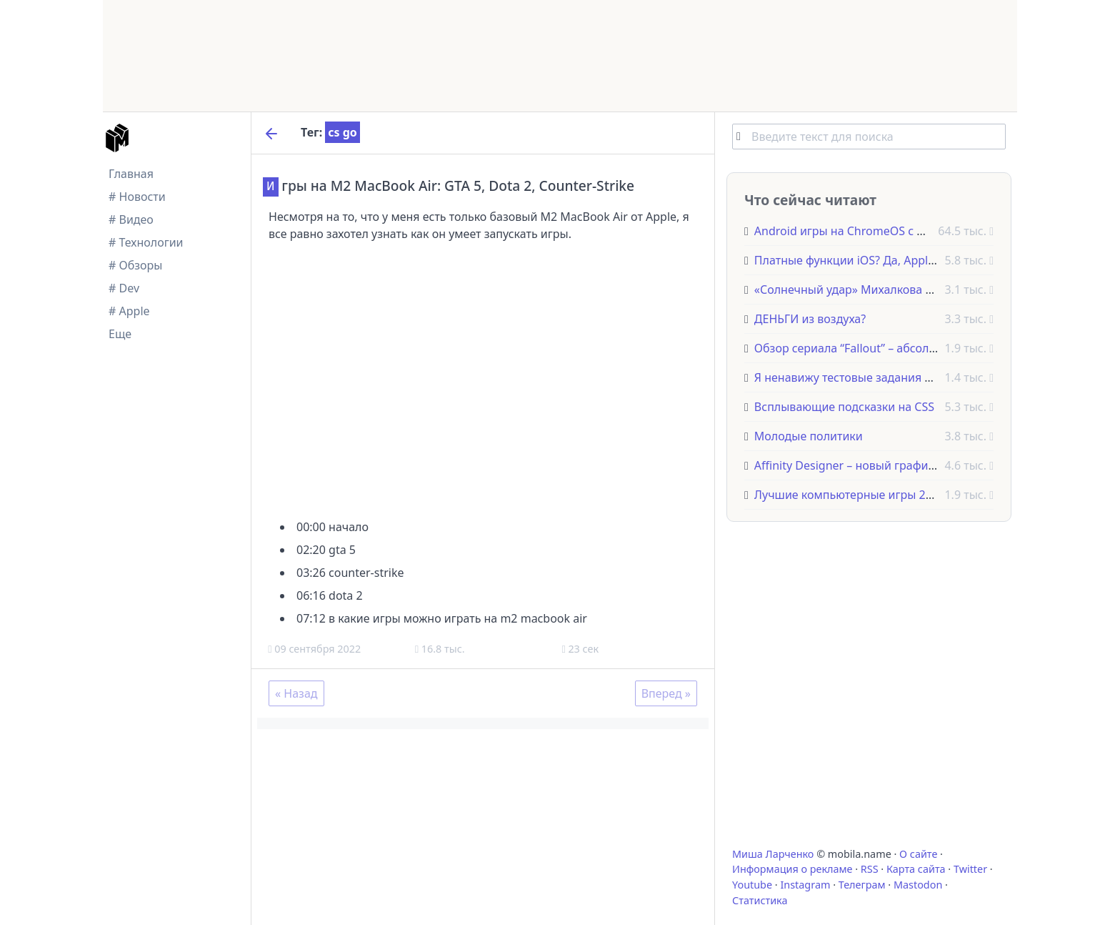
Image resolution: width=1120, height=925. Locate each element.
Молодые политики (808, 436)
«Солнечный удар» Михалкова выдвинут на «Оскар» (899, 289)
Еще (120, 334)
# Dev (124, 288)
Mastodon (918, 884)
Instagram (805, 884)
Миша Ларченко (773, 854)
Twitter (970, 869)
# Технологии (146, 242)
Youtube (752, 884)
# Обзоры (135, 265)
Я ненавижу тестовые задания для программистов (895, 377)
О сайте (918, 854)
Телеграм (862, 884)
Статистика (759, 900)
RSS (870, 869)
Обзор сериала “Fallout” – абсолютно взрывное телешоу (909, 348)
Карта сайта (916, 869)
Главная (131, 174)
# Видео (131, 219)
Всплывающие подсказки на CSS (844, 407)
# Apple (129, 311)
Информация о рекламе (792, 869)
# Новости (137, 196)
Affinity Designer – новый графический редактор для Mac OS (921, 465)
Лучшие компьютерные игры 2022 (849, 495)
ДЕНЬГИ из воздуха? (810, 319)
